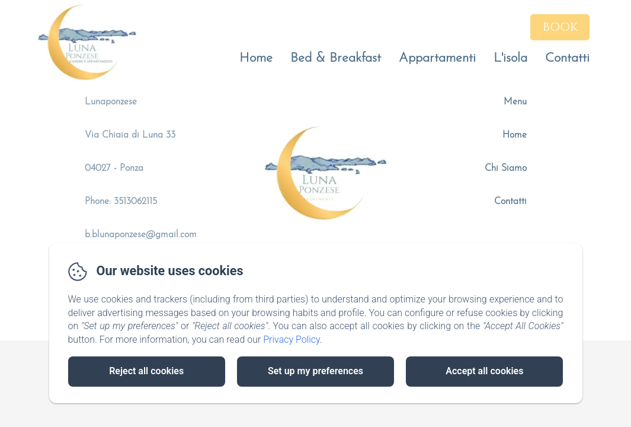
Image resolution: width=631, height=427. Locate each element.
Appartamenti (437, 58)
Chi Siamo (506, 168)
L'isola (510, 58)
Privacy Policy (291, 339)
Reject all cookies (146, 371)
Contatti (567, 58)
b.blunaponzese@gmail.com (141, 235)
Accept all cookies (484, 371)
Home (256, 58)
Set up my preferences (315, 371)
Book (560, 27)
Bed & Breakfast (335, 58)
